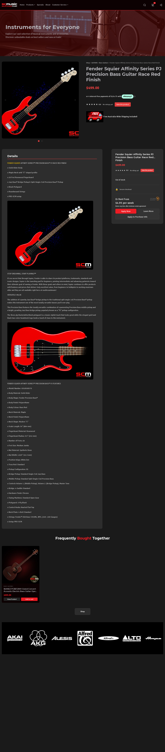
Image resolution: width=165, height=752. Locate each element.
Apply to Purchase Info (137, 217)
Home (22, 5)
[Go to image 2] (42, 141)
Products (30, 5)
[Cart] (152, 5)
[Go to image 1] (39, 141)
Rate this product (123, 104)
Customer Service (60, 5)
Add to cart (29, 599)
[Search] (144, 5)
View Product (12, 599)
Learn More (148, 211)
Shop (88, 63)
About (47, 5)
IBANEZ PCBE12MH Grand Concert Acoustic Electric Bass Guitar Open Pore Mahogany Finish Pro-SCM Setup (20, 592)
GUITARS (94, 63)
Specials (40, 5)
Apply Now (126, 211)
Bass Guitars (103, 63)
